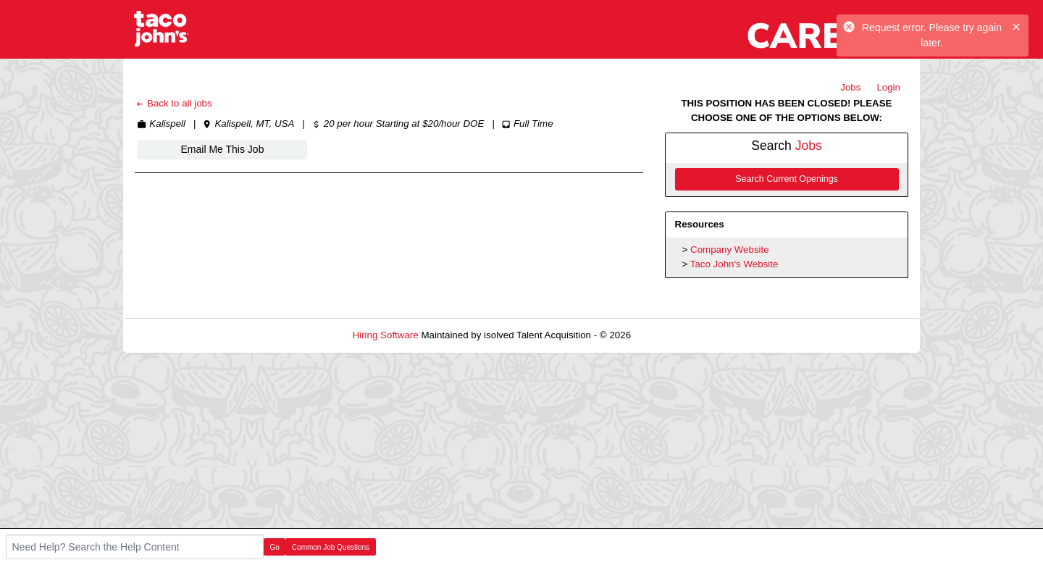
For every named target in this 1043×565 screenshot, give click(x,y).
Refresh (674, 335)
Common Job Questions (330, 547)
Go (275, 547)
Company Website (729, 249)
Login (888, 87)
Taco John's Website (734, 264)
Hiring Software (386, 335)
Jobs (850, 87)
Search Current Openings (786, 179)
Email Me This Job (222, 149)
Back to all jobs (173, 103)
